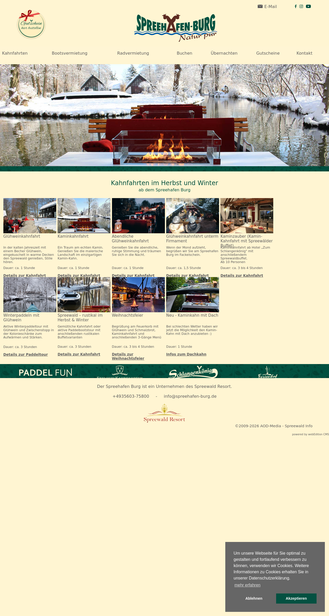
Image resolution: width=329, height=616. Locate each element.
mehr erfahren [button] (247, 585)
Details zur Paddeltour (25, 354)
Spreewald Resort (212, 386)
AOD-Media (270, 426)
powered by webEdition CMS (310, 434)
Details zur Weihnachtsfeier (128, 356)
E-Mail (267, 6)
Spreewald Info (298, 426)
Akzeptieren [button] (296, 598)
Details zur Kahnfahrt (24, 275)
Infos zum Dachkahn (186, 354)
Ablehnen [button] (253, 598)
